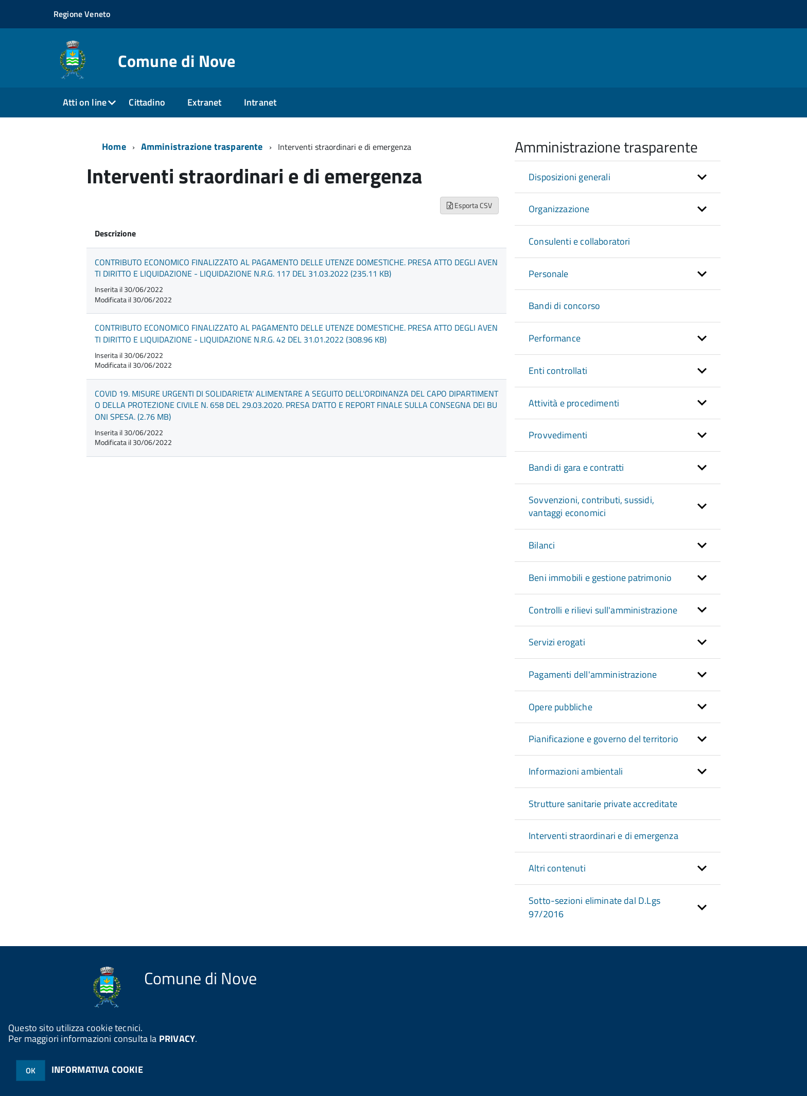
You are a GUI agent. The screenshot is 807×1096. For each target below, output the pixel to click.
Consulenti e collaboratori (579, 241)
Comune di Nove (176, 61)
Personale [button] (549, 274)
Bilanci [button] (542, 545)
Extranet (204, 102)
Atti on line (85, 102)
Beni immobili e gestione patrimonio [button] (600, 578)
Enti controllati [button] (558, 371)
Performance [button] (555, 338)
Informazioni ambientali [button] (576, 771)
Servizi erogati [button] (557, 642)
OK (31, 1070)
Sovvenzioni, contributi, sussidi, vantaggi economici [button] (591, 506)
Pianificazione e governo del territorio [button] (603, 739)
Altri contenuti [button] (557, 868)
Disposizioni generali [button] (569, 177)
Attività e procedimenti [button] (574, 403)
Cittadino (147, 102)
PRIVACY (177, 1039)
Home (114, 146)
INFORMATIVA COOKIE (97, 1069)
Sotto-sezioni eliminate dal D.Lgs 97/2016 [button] (594, 907)
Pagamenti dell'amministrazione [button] (593, 674)
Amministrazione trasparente (202, 146)
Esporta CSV (469, 205)
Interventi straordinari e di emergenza (603, 836)
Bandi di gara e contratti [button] (576, 467)
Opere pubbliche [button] (560, 707)
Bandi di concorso (564, 306)
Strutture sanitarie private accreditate (603, 804)
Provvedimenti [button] (558, 435)
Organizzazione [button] (559, 209)
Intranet (260, 102)
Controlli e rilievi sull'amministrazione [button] (603, 610)
